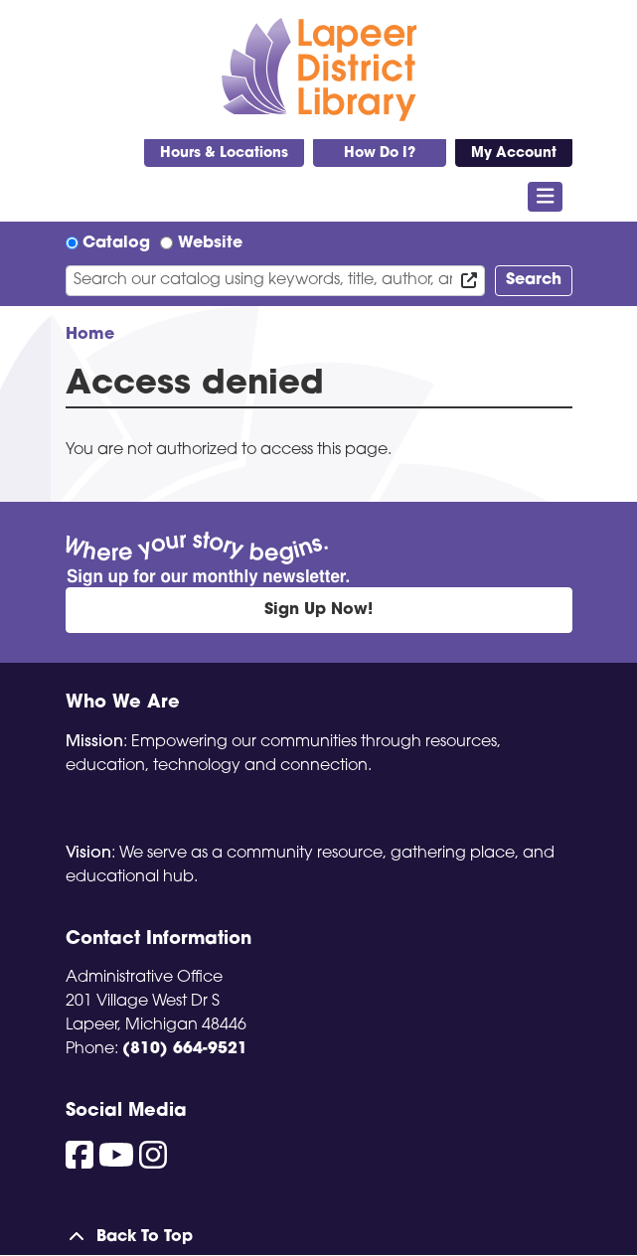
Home (90, 335)
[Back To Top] (319, 1237)
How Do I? (379, 153)
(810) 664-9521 (184, 1049)
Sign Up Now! (318, 610)
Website (210, 243)
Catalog (116, 243)
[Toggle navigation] (545, 197)
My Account (514, 153)
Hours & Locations (224, 153)
